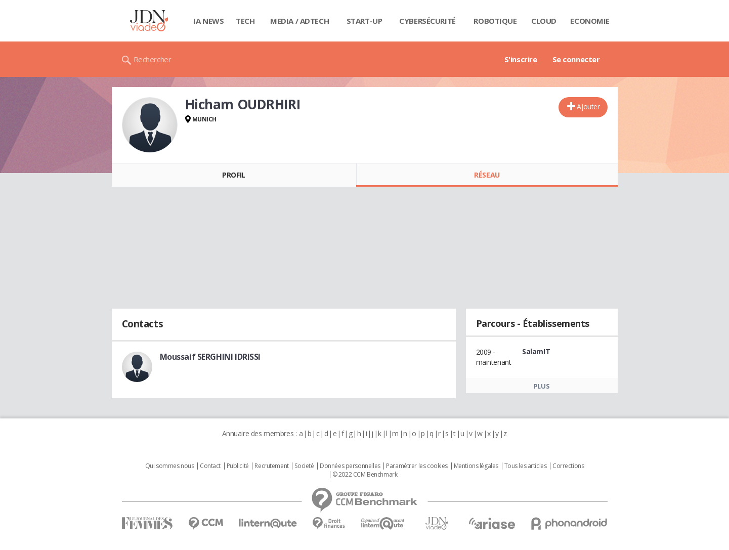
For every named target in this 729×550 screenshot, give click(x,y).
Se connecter (576, 59)
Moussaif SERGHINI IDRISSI (210, 356)
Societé (304, 466)
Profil (233, 175)
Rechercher (152, 59)
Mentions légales (476, 466)
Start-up (364, 21)
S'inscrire (520, 59)
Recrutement (271, 466)
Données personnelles (350, 466)
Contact (210, 466)
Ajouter (588, 106)
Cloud (543, 21)
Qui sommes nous (169, 466)
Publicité (238, 466)
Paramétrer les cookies (417, 466)
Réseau (486, 175)
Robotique (495, 21)
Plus (541, 386)
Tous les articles (525, 466)
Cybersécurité (427, 21)
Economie (590, 21)
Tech (245, 21)
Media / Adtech (299, 21)
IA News (208, 21)
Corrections (568, 466)
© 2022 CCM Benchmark (365, 474)
